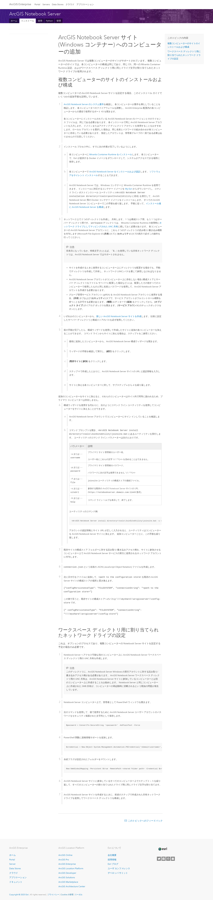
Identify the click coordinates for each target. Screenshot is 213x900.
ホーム (14, 20)
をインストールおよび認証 (114, 171)
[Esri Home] (162, 849)
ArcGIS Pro (63, 859)
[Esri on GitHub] (168, 859)
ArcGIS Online (65, 855)
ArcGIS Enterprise (20, 4)
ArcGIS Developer (67, 873)
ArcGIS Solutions (66, 877)
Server (12, 864)
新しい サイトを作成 (118, 316)
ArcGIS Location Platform (70, 868)
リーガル (78, 895)
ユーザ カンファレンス (119, 868)
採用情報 (112, 859)
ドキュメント (15, 882)
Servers (46, 4)
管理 (59, 20)
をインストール (110, 154)
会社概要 (112, 855)
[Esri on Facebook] (164, 859)
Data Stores (57, 4)
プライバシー (53, 895)
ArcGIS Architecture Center (71, 886)
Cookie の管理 (67, 895)
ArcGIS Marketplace (68, 882)
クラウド (70, 4)
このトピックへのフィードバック (145, 823)
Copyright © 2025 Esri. (19, 895)
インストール (27, 20)
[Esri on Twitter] (159, 859)
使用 (40, 20)
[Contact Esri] (173, 859)
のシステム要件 (84, 104)
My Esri (128, 188)
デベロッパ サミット (118, 873)
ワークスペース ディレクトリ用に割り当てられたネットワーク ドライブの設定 (184, 55)
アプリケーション (85, 4)
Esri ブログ (113, 864)
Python (49, 20)
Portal (37, 4)
